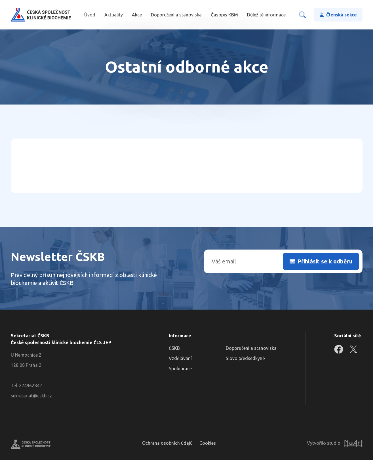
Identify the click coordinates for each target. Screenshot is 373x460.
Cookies (207, 443)
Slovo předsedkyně (245, 358)
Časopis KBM (224, 14)
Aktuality (113, 14)
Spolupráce (180, 368)
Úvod (89, 14)
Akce (137, 14)
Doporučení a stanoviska (176, 14)
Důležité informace (266, 14)
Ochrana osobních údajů (167, 443)
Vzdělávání (180, 358)
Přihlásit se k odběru (325, 261)
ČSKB (174, 348)
